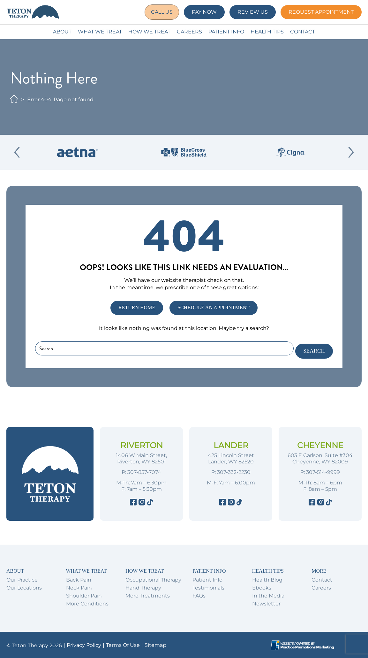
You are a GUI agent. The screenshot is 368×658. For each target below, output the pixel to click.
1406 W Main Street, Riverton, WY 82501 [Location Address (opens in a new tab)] (141, 457)
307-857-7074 (144, 471)
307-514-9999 (323, 471)
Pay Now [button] (204, 12)
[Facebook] (133, 502)
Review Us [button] (252, 12)
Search (312, 349)
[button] (160, 12)
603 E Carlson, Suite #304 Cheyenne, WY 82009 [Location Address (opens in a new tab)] (320, 457)
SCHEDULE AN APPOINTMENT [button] (213, 307)
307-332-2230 (234, 471)
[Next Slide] (351, 152)
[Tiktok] (149, 502)
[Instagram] (141, 502)
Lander (231, 444)
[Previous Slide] (17, 152)
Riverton (141, 444)
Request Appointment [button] (321, 12)
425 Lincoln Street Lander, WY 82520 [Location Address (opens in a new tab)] (231, 457)
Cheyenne (320, 444)
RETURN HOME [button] (136, 307)
